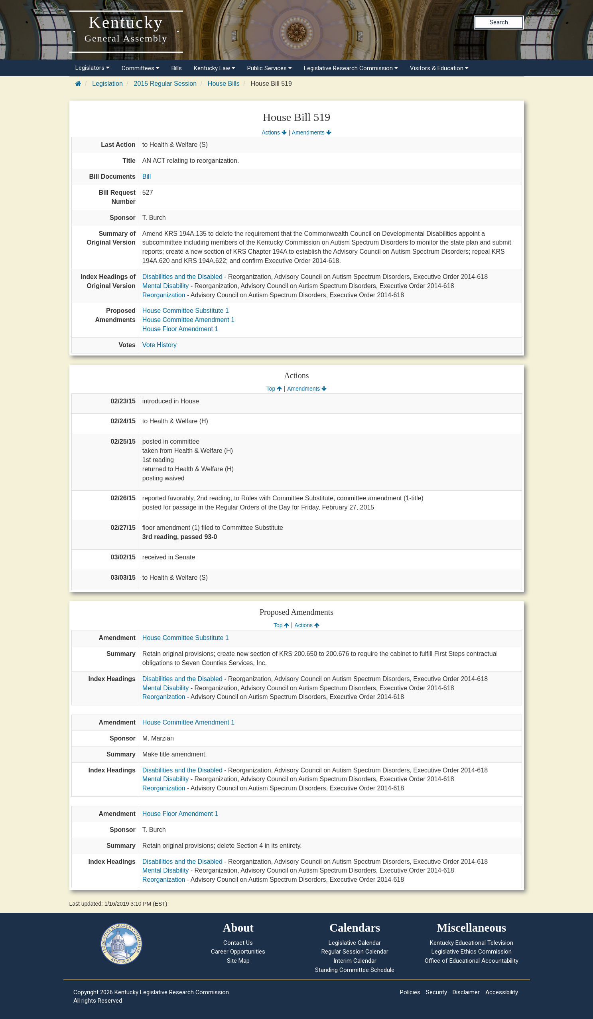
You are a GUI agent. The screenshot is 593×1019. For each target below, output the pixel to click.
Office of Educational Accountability (471, 960)
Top (274, 388)
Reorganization (163, 295)
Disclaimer (466, 992)
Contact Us (238, 942)
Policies (410, 992)
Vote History (159, 345)
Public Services (269, 68)
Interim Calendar (354, 960)
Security (436, 992)
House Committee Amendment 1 (188, 319)
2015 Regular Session (165, 83)
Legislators (92, 67)
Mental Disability (165, 285)
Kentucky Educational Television (471, 942)
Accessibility (501, 992)
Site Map (238, 960)
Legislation (107, 83)
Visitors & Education (439, 68)
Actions (274, 132)
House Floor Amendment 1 (180, 329)
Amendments (311, 132)
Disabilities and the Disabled (182, 276)
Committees (141, 68)
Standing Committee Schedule (354, 970)
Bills (176, 68)
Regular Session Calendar (354, 951)
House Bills (224, 83)
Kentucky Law (214, 68)
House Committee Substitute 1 (185, 310)
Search (499, 22)
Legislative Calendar (355, 942)
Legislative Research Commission (351, 68)
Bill (146, 176)
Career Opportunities (238, 951)
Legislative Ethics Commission (471, 951)
